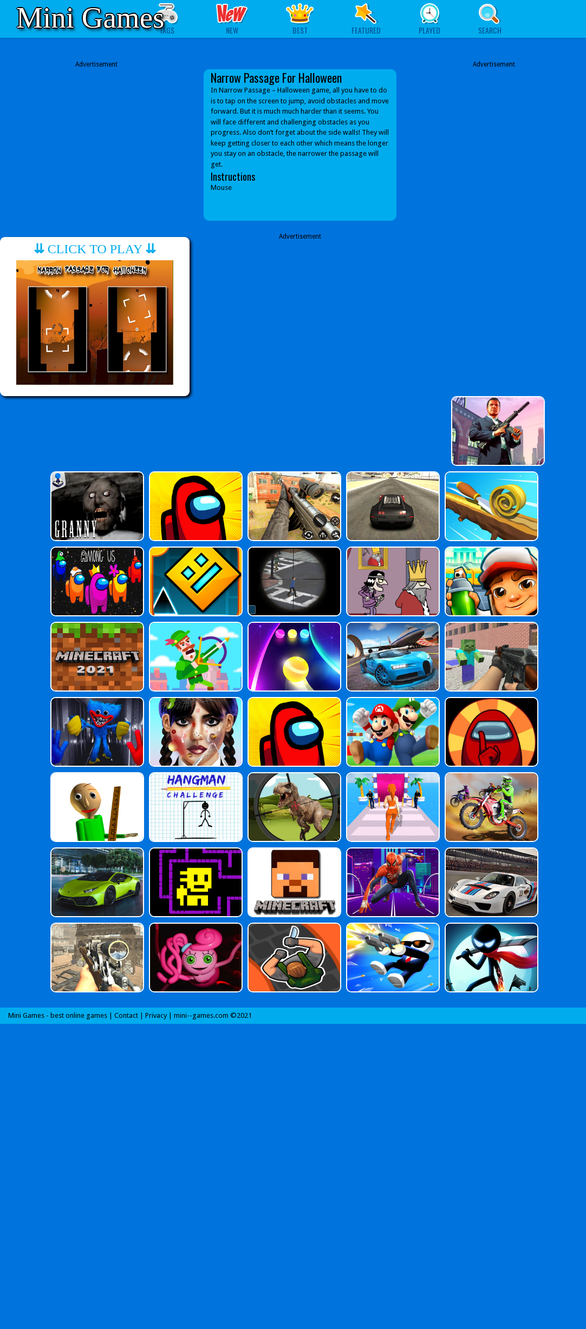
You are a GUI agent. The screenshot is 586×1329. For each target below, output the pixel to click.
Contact (126, 1015)
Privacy (156, 1015)
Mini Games (90, 17)
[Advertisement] (96, 137)
